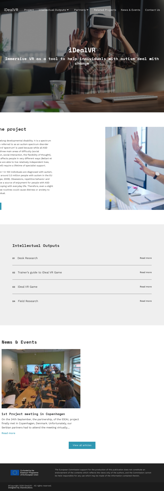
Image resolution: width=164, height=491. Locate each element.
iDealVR (11, 10)
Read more (116, 266)
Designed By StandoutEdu (20, 488)
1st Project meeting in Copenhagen (33, 414)
